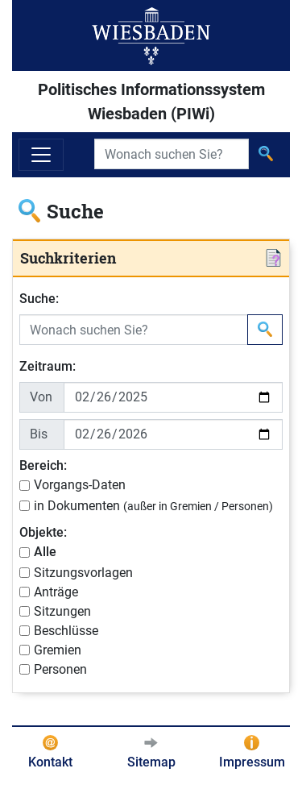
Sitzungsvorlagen (83, 572)
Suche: (39, 298)
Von (41, 397)
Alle (45, 551)
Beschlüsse (66, 630)
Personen (60, 669)
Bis (39, 434)
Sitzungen (62, 611)
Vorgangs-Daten (80, 484)
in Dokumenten (153, 505)
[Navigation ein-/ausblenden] (41, 155)
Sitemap (151, 762)
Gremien (57, 650)
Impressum (252, 762)
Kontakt (50, 762)
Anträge (56, 592)
